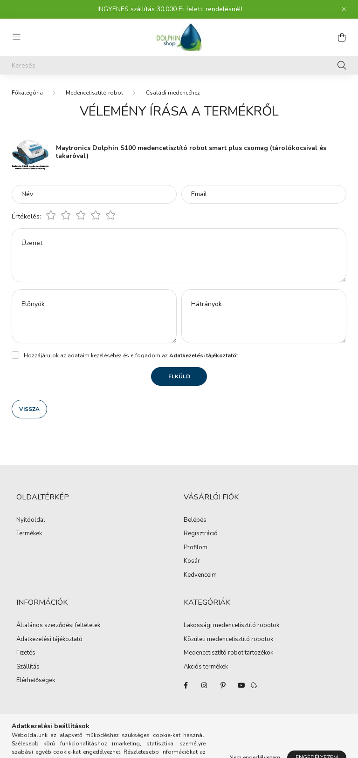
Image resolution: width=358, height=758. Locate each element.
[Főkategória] (27, 92)
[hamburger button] (16, 37)
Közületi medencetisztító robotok (228, 639)
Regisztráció (201, 534)
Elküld (179, 376)
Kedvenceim (200, 575)
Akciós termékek (206, 667)
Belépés (195, 520)
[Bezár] (344, 9)
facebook (185, 685)
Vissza (29, 409)
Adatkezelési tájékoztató (49, 639)
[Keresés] (179, 65)
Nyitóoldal (30, 520)
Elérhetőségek (35, 680)
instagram (204, 685)
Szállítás (28, 667)
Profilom (195, 548)
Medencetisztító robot (94, 92)
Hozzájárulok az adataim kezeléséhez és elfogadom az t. (132, 355)
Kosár (192, 561)
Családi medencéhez (173, 92)
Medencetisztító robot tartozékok (228, 653)
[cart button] (341, 37)
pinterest (222, 685)
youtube (241, 685)
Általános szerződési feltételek (58, 625)
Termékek (29, 534)
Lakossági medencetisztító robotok (231, 625)
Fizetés (25, 653)
